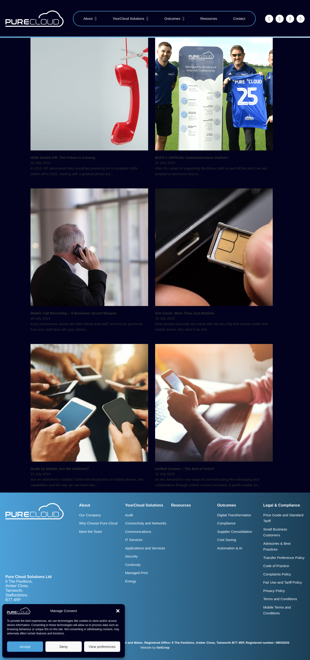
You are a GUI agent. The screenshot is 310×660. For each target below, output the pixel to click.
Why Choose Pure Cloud (98, 523)
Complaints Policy (277, 574)
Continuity (133, 565)
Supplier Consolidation (234, 532)
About (87, 18)
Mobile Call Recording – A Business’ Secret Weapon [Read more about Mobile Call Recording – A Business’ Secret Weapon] (74, 313)
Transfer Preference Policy (283, 558)
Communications (138, 532)
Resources (208, 18)
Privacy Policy (274, 591)
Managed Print (136, 573)
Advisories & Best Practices (277, 546)
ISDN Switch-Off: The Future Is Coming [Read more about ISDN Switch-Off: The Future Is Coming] (63, 158)
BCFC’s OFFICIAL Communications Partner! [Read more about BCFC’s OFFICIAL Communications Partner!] (191, 158)
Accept (25, 647)
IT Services (134, 540)
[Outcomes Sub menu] (183, 18)
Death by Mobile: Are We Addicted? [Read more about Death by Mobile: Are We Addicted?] (60, 469)
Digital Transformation (234, 515)
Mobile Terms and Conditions (277, 610)
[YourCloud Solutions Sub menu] (147, 18)
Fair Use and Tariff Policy (282, 582)
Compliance (226, 523)
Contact (239, 18)
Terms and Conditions (280, 599)
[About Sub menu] (95, 18)
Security (131, 556)
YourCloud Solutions (128, 18)
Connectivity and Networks (146, 523)
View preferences (102, 647)
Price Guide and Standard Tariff (283, 518)
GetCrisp (163, 647)
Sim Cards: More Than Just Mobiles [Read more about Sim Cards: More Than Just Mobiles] (184, 313)
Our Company (90, 515)
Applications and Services (145, 548)
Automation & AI (229, 548)
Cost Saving (226, 540)
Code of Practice (276, 566)
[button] (118, 611)
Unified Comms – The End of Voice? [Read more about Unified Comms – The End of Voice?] (185, 469)
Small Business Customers (275, 532)
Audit (129, 515)
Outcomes (172, 18)
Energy (130, 581)
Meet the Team (90, 532)
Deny (63, 647)
